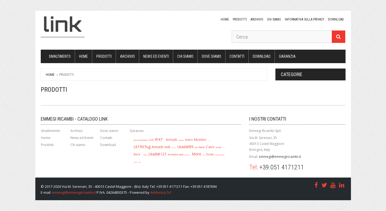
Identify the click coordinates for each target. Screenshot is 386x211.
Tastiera (181, 140)
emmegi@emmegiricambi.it (280, 156)
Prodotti (240, 19)
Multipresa (174, 147)
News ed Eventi (156, 56)
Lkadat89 (185, 146)
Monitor (200, 139)
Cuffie (139, 162)
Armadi (171, 139)
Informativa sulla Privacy (304, 19)
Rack (137, 154)
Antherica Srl (160, 192)
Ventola (187, 155)
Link (195, 147)
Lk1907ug (142, 146)
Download (108, 144)
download (336, 19)
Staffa (202, 147)
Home (225, 19)
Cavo (210, 146)
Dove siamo (211, 56)
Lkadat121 (157, 153)
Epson (145, 155)
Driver (210, 154)
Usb (151, 140)
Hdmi (189, 140)
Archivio (257, 19)
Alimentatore (141, 140)
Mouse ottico (208, 140)
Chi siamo (274, 19)
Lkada (203, 155)
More (196, 153)
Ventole (218, 147)
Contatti (237, 56)
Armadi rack (161, 146)
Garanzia (287, 56)
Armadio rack (175, 154)
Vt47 (158, 139)
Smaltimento (60, 56)
